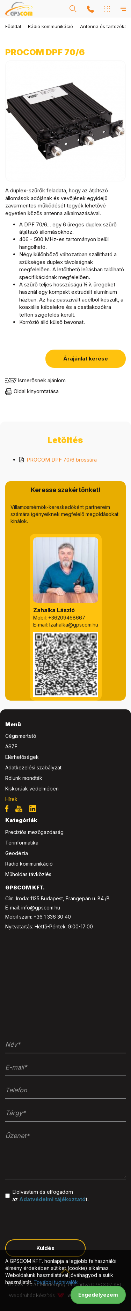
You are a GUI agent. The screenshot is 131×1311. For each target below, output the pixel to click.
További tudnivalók (56, 1282)
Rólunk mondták (23, 778)
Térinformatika (21, 843)
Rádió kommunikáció (50, 26)
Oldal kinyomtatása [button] (32, 391)
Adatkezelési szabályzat (33, 767)
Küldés (45, 1248)
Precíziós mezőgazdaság (34, 832)
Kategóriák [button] (21, 820)
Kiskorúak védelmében (32, 789)
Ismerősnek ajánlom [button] (35, 380)
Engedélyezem (98, 1294)
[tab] (65, 724)
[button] (73, 9)
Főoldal (13, 26)
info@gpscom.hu (40, 908)
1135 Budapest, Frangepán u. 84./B (70, 898)
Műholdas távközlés (28, 874)
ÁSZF (11, 746)
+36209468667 (66, 618)
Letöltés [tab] (65, 440)
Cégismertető (20, 736)
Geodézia (16, 853)
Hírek (11, 799)
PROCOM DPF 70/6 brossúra (62, 459)
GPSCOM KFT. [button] (25, 887)
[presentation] (58, 1220)
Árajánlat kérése (85, 358)
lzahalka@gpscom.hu (73, 625)
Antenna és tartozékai (104, 26)
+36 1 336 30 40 (52, 917)
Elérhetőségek (22, 757)
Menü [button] (13, 724)
